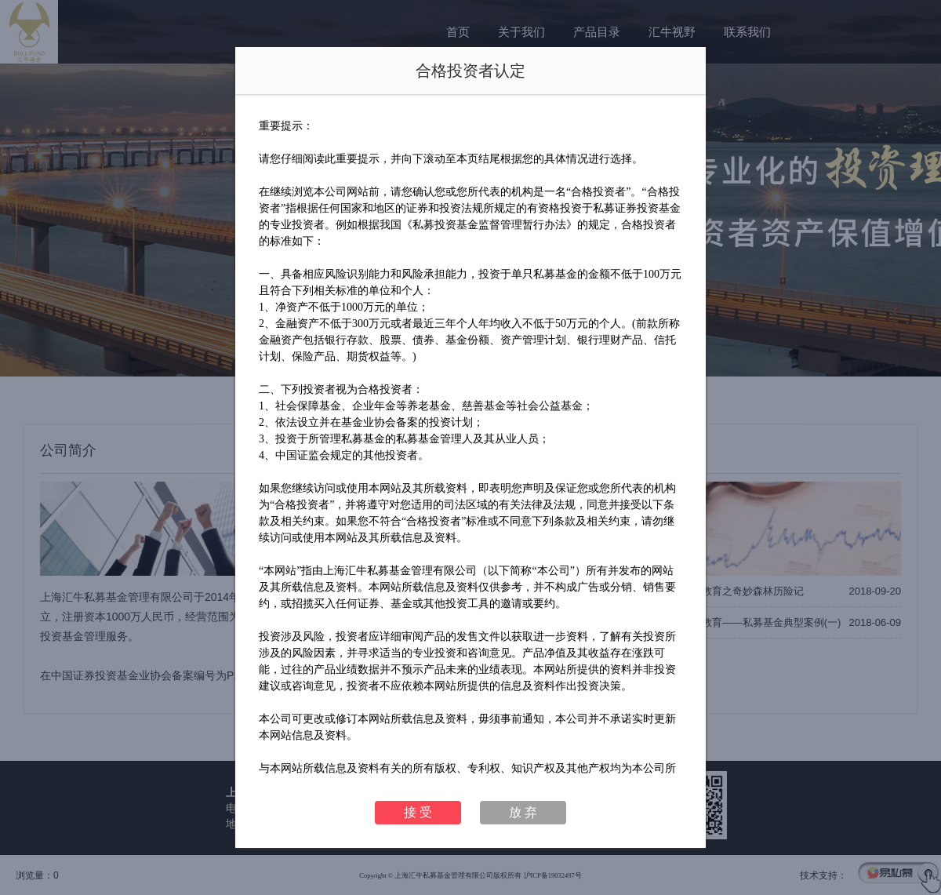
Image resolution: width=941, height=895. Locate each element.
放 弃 (523, 812)
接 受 (418, 812)
